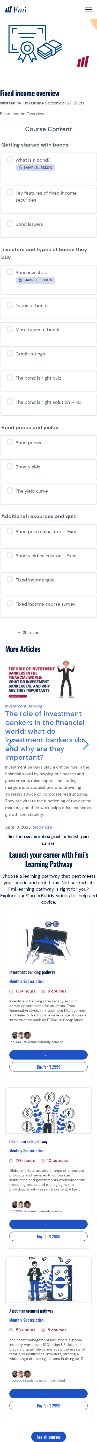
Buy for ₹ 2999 (48, 1067)
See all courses (49, 1437)
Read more (42, 827)
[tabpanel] (48, 113)
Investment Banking (23, 706)
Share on (31, 632)
